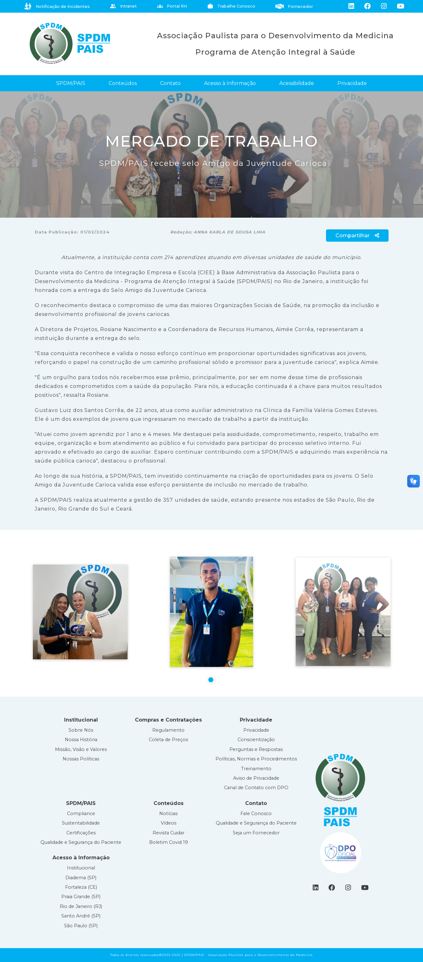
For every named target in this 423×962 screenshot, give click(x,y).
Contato (170, 83)
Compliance (81, 813)
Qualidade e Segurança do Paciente (80, 842)
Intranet (123, 6)
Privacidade (352, 83)
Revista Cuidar (168, 833)
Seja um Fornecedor (256, 833)
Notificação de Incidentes (57, 6)
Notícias (168, 813)
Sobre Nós (81, 730)
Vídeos (168, 823)
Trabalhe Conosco (231, 6)
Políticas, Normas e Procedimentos (256, 759)
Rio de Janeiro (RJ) (81, 906)
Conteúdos (123, 83)
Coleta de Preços (168, 739)
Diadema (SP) (80, 877)
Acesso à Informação (230, 83)
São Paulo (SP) (81, 925)
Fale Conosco (256, 813)
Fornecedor (294, 6)
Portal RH (172, 6)
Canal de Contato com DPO (256, 787)
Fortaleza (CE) (81, 887)
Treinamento (256, 768)
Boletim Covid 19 (168, 842)
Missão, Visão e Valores (81, 749)
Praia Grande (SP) (80, 896)
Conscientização (256, 739)
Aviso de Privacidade (256, 778)
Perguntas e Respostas (256, 749)
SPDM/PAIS (70, 83)
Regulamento (168, 730)
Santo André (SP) (80, 916)
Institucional (81, 868)
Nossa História (81, 739)
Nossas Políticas (81, 759)
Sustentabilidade (81, 823)
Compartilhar (357, 236)
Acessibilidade (296, 83)
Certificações (81, 833)
